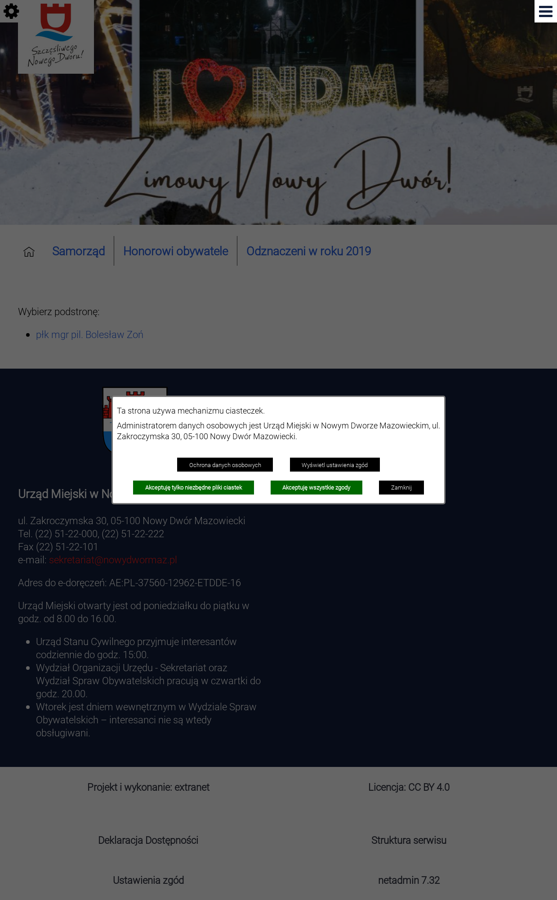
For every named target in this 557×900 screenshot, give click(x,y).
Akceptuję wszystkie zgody (316, 487)
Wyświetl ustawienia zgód (335, 465)
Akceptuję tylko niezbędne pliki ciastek (193, 487)
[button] (546, 11)
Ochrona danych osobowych (225, 465)
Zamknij (401, 487)
